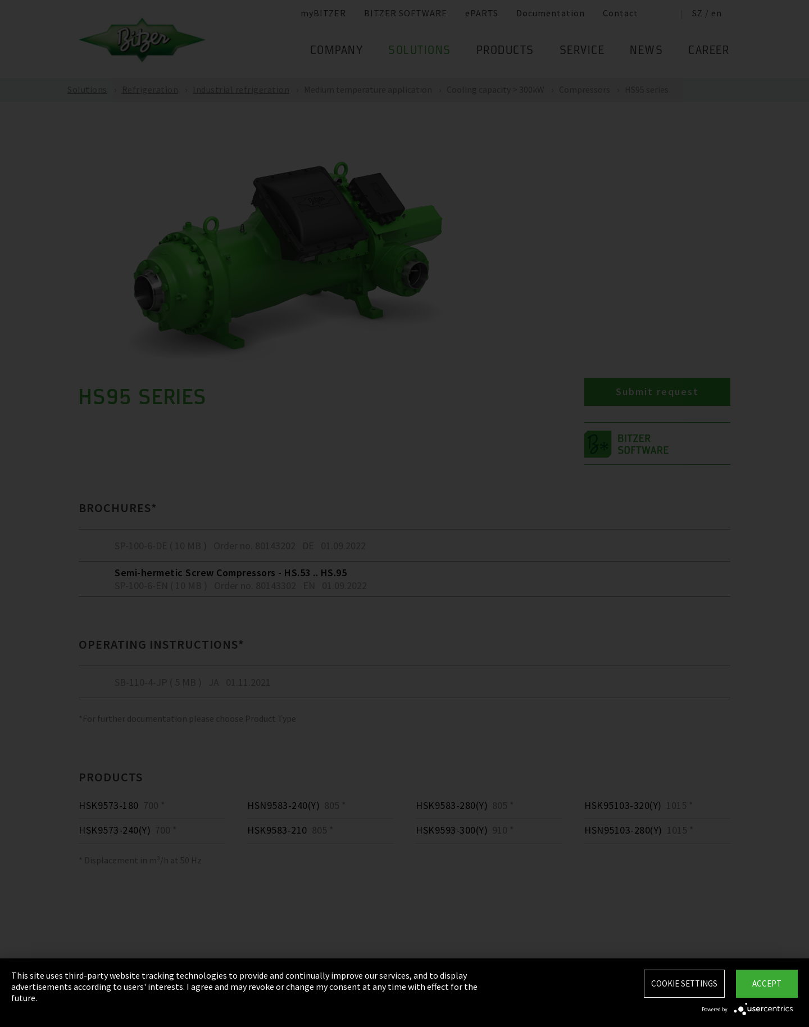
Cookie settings (684, 983)
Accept (766, 983)
